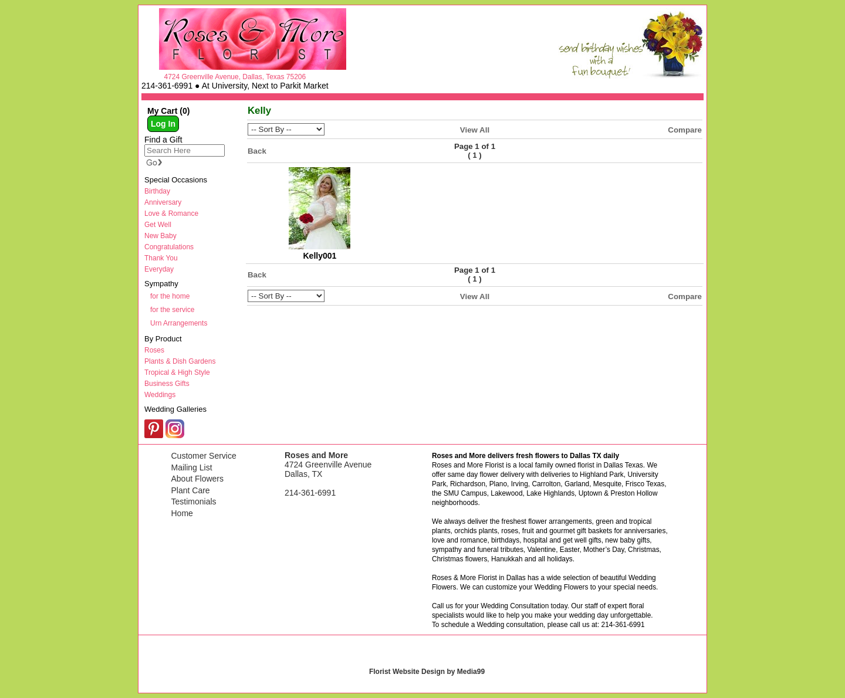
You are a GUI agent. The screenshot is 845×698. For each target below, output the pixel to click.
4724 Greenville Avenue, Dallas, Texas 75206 (235, 77)
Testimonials (194, 501)
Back (257, 151)
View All (474, 130)
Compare (685, 130)
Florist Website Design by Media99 (427, 671)
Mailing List (191, 467)
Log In (163, 123)
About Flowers (197, 478)
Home (182, 513)
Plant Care (190, 490)
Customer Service (203, 455)
